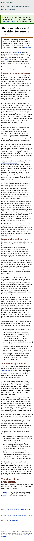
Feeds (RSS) (12, 9)
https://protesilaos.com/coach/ (11, 21)
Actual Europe (5, 370)
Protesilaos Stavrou (7, 2)
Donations (4, 9)
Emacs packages (17, 6)
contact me (27, 47)
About (3, 6)
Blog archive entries (13, 520)
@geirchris (5, 496)
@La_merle (4, 59)
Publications (26, 6)
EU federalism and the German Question (19, 515)
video (5, 492)
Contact (8, 6)
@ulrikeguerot (16, 52)
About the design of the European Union (17, 509)
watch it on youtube (12, 69)
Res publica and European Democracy (16, 162)
